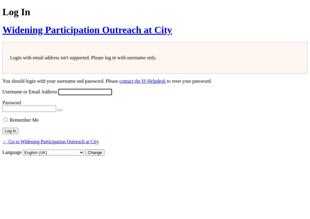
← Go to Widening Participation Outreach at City (50, 141)
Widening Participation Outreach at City (87, 29)
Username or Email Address (29, 91)
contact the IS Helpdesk (142, 81)
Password (11, 102)
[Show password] (59, 110)
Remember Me (24, 120)
